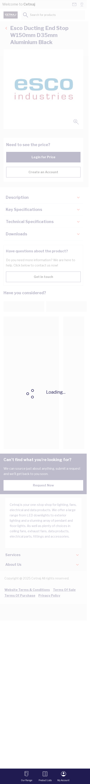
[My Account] (63, 776)
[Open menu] (26, 776)
